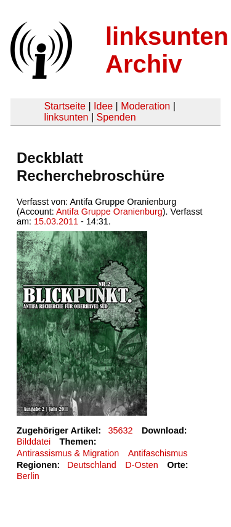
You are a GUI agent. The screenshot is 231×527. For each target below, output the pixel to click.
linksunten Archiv (167, 50)
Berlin (28, 476)
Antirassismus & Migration (68, 453)
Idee (103, 106)
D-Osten (141, 465)
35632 (120, 430)
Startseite (65, 106)
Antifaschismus (158, 453)
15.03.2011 (56, 221)
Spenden (116, 117)
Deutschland (91, 465)
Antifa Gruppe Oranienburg (109, 211)
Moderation (145, 106)
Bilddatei (34, 441)
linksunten (66, 117)
